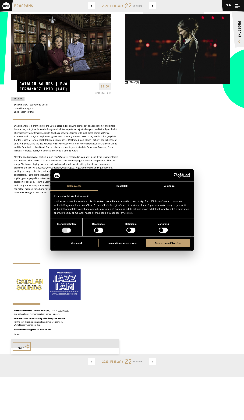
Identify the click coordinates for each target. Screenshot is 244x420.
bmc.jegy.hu (63, 310)
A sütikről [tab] (169, 186)
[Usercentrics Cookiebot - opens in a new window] (176, 175)
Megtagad (76, 243)
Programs (23, 5)
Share (23, 347)
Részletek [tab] (121, 186)
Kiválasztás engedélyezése (122, 243)
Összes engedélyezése (168, 243)
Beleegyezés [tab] (74, 186)
